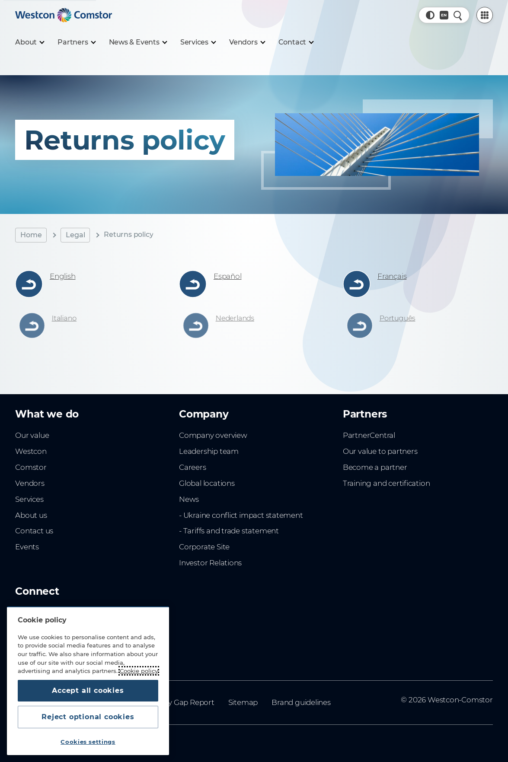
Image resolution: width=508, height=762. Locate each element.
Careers (192, 467)
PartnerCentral (369, 435)
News (189, 499)
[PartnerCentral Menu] (484, 15)
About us (31, 515)
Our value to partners (380, 451)
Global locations (207, 483)
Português (399, 318)
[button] (430, 15)
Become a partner (375, 467)
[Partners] (76, 42)
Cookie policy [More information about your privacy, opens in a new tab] (139, 670)
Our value (32, 435)
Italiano (66, 318)
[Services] (197, 42)
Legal (75, 235)
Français (391, 276)
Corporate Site (204, 546)
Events (27, 546)
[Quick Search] (458, 15)
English (63, 276)
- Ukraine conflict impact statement (241, 515)
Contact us (34, 530)
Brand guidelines (301, 702)
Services (29, 499)
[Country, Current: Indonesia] (444, 15)
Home (31, 235)
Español (228, 276)
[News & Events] (137, 42)
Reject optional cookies (88, 717)
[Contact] (295, 42)
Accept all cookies (88, 690)
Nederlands (236, 318)
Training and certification (386, 483)
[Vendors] (247, 42)
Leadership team (209, 451)
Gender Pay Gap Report (172, 702)
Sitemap (243, 702)
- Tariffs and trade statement (229, 530)
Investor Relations (210, 562)
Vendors (30, 483)
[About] (29, 42)
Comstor (31, 467)
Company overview (213, 435)
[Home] (63, 15)
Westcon (31, 451)
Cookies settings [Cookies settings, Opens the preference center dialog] (88, 741)
